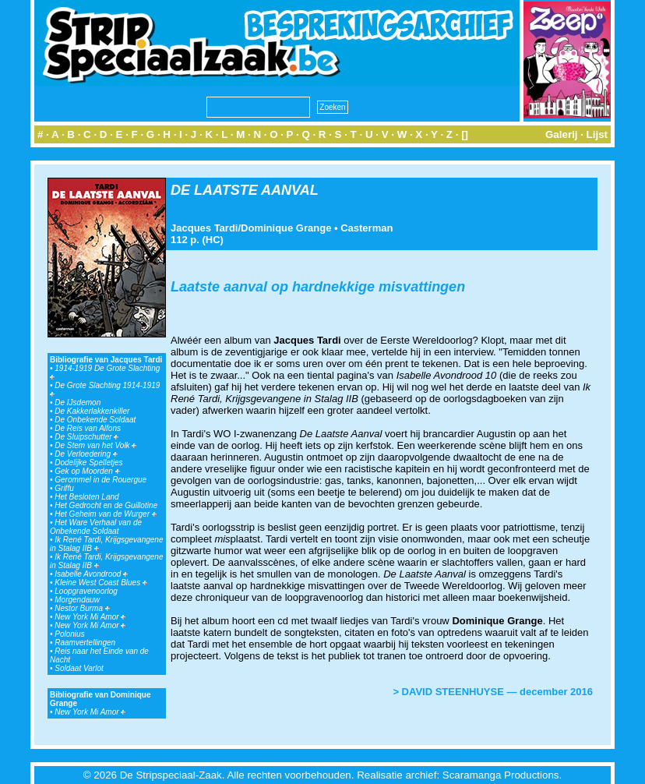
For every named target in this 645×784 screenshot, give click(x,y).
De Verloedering (86, 454)
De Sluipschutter (86, 437)
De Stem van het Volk (95, 445)
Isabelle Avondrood (91, 574)
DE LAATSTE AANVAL (244, 190)
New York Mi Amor (90, 617)
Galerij (561, 134)
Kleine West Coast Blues (101, 582)
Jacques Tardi (204, 228)
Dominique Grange (286, 228)
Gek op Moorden (87, 471)
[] (464, 134)
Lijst (597, 134)
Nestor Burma (82, 608)
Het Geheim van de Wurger (106, 514)
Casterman (366, 228)
